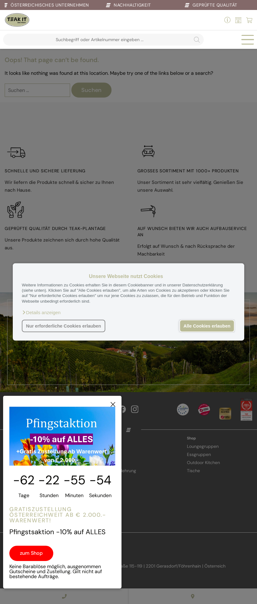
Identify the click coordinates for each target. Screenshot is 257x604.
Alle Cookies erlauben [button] (206, 326)
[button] (41, 312)
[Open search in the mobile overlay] (103, 40)
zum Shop (31, 553)
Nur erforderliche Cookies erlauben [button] (63, 326)
